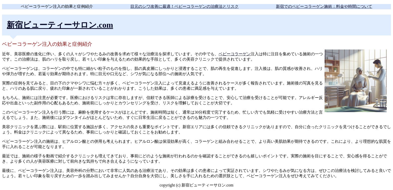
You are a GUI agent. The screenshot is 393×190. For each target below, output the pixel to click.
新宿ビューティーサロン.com (60, 24)
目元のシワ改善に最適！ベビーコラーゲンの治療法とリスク (184, 6)
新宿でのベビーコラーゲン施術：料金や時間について (324, 6)
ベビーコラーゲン (235, 54)
